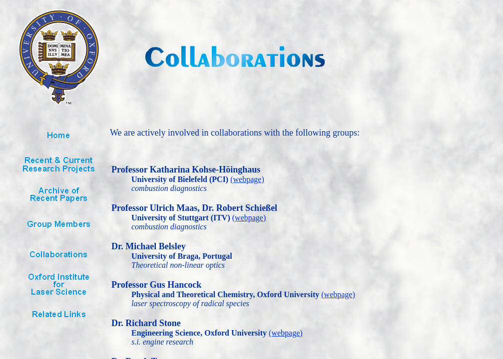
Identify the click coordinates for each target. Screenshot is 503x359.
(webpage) (247, 179)
